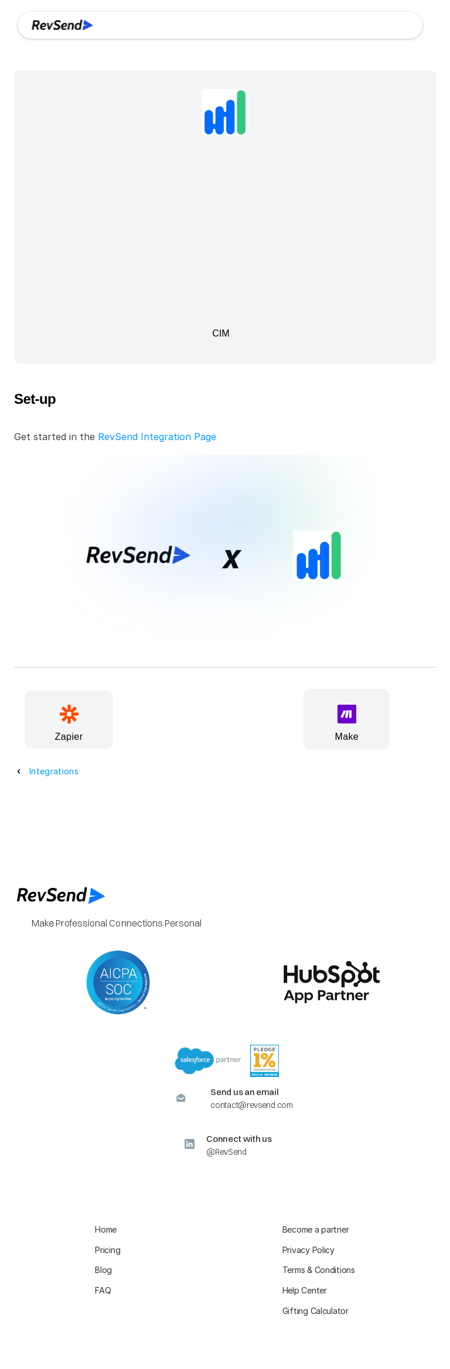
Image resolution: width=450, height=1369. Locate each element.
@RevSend (226, 1152)
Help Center (304, 1290)
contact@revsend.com (251, 1105)
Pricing (107, 1250)
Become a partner (315, 1229)
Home (106, 1229)
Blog (103, 1270)
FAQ (103, 1290)
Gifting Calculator (315, 1311)
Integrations (54, 771)
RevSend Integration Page (157, 436)
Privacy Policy (308, 1250)
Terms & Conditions (318, 1270)
